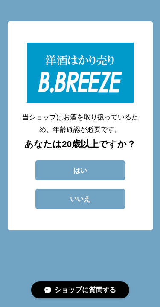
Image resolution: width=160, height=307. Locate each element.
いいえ (80, 199)
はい (80, 170)
